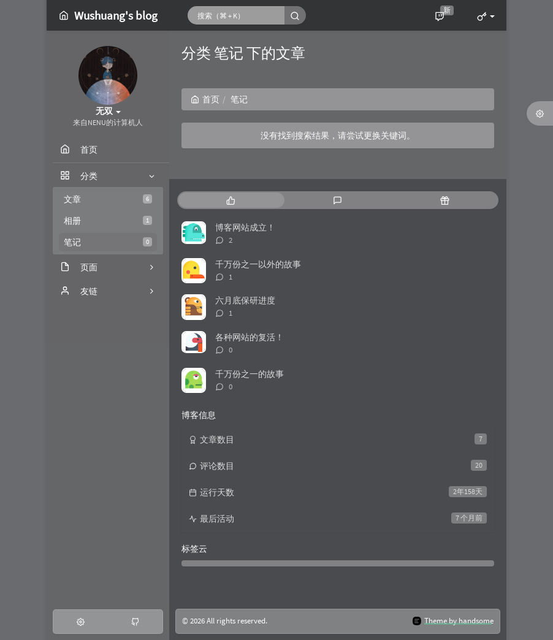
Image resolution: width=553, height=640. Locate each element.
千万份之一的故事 (249, 373)
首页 (205, 99)
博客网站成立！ (245, 227)
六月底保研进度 (245, 300)
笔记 (108, 242)
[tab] (230, 200)
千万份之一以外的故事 (258, 264)
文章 (108, 199)
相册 (108, 220)
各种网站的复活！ (249, 337)
